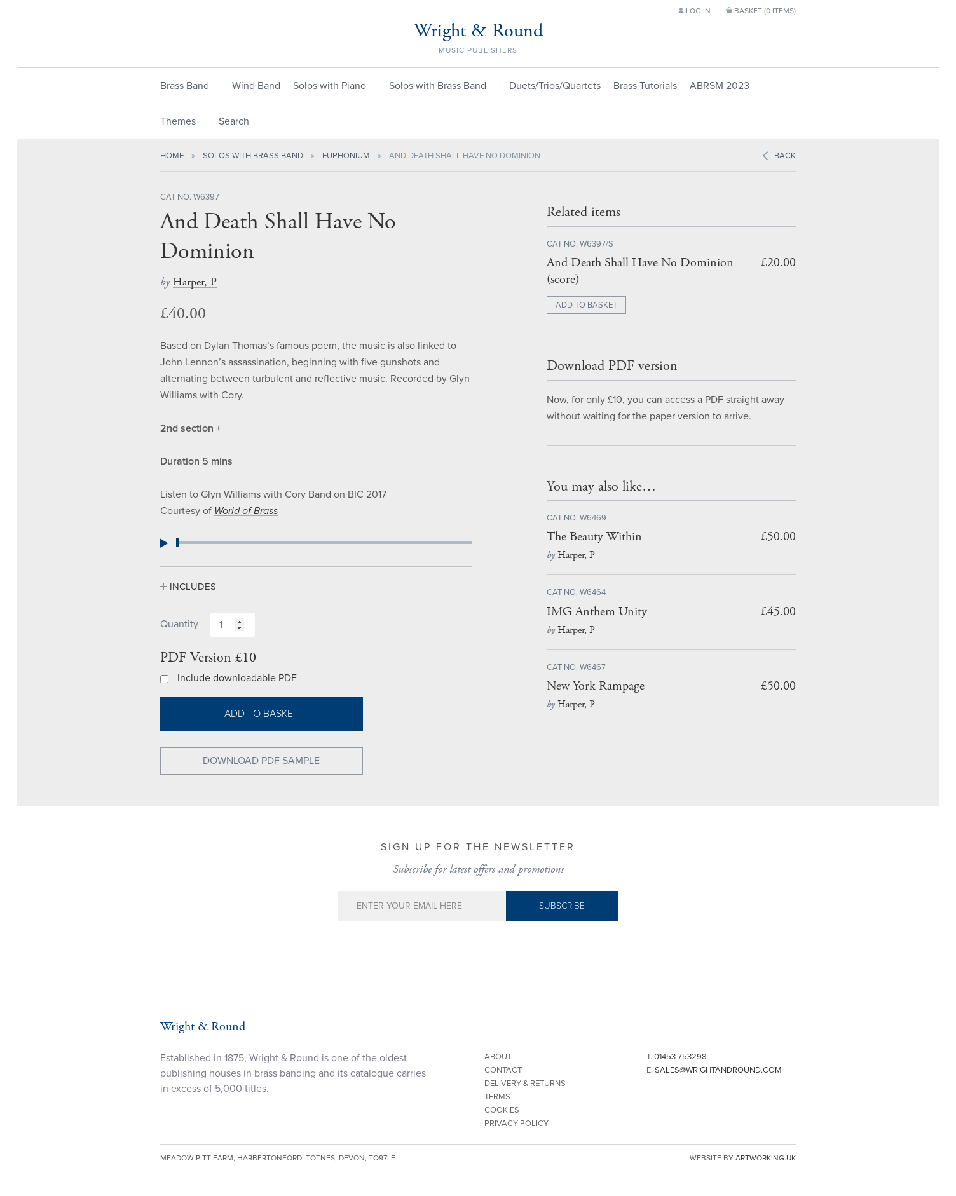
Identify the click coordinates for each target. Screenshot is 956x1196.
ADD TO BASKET (586, 305)
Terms (497, 1097)
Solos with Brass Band (437, 85)
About (498, 1057)
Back (785, 156)
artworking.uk (765, 1157)
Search (234, 121)
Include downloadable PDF (237, 678)
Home (172, 156)
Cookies (501, 1110)
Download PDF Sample (261, 760)
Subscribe (562, 905)
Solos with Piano (329, 85)
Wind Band (256, 85)
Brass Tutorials (645, 85)
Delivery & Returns (525, 1083)
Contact (503, 1070)
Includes (193, 586)
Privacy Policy (516, 1123)
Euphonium (346, 156)
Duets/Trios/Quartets (555, 85)
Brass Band (184, 85)
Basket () (761, 10)
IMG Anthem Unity (597, 612)
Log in (694, 10)
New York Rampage (596, 686)
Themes (178, 121)
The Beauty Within (594, 537)
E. (714, 1070)
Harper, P (195, 282)
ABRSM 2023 (719, 85)
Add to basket (261, 713)
